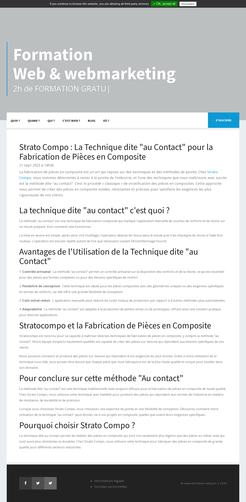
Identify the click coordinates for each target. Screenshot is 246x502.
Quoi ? (15, 120)
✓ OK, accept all (164, 3)
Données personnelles (110, 487)
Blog (91, 120)
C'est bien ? (71, 120)
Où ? (106, 120)
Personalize (187, 3)
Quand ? (34, 120)
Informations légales (109, 481)
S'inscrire (224, 120)
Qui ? (51, 120)
